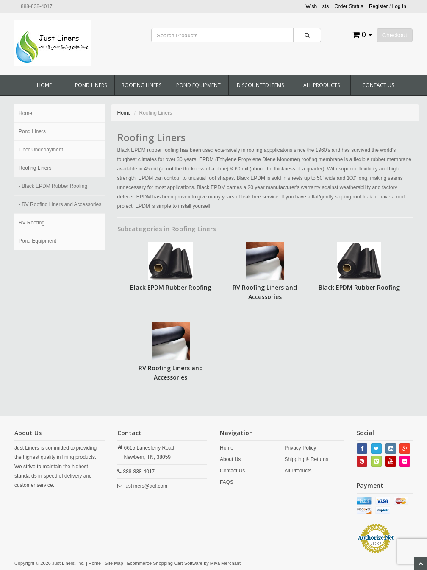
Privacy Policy (300, 448)
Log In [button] (399, 6)
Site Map (114, 563)
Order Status (349, 6)
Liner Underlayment (41, 150)
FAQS (226, 482)
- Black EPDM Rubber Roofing (53, 186)
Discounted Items (260, 85)
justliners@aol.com (146, 486)
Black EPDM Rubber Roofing (170, 287)
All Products (321, 85)
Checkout (394, 35)
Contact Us (378, 85)
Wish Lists (317, 6)
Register (378, 6)
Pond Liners (91, 85)
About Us (230, 459)
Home (44, 85)
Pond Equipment (198, 85)
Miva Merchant (225, 563)
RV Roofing (31, 223)
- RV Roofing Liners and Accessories (60, 204)
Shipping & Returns (306, 459)
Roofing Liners (141, 85)
